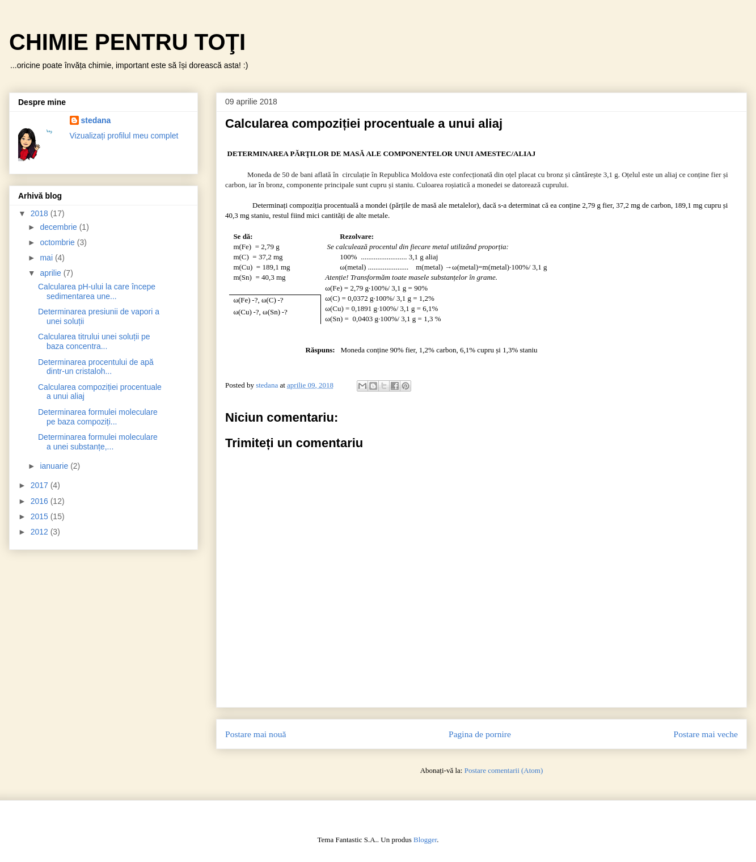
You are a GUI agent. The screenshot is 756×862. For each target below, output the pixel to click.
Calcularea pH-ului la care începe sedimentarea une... (96, 291)
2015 (40, 516)
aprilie (51, 272)
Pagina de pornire (480, 734)
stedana (96, 120)
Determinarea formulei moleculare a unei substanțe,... (98, 441)
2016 (40, 501)
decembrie (59, 227)
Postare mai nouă (255, 734)
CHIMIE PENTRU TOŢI (127, 42)
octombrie (58, 242)
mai (47, 257)
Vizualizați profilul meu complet (124, 135)
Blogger (425, 839)
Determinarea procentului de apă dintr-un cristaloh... (96, 367)
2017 (40, 485)
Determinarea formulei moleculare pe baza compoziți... (98, 416)
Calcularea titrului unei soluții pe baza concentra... (94, 341)
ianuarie (55, 465)
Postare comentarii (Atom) (503, 770)
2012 (40, 531)
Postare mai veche (706, 734)
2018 (40, 213)
